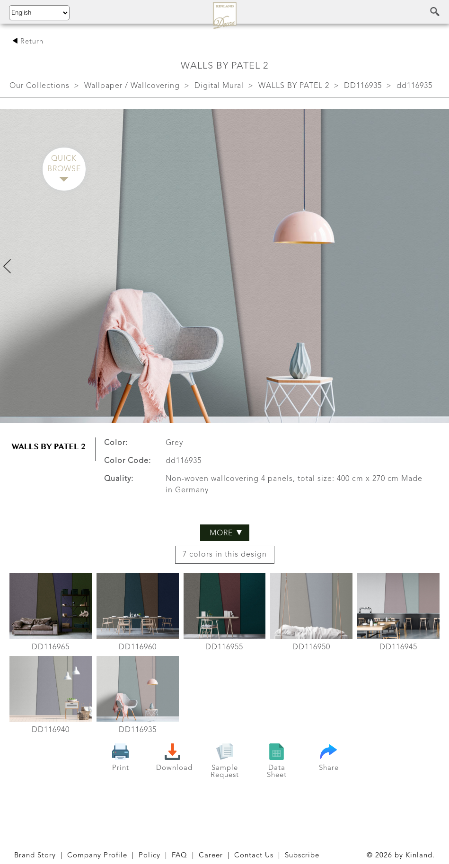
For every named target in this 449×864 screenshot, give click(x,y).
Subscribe (302, 855)
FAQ (179, 855)
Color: (116, 443)
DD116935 (363, 86)
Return (28, 41)
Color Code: (127, 461)
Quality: (118, 479)
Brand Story (35, 855)
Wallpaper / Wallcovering (132, 86)
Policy (149, 855)
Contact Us (253, 855)
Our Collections (39, 86)
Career (211, 855)
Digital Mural (219, 86)
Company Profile (97, 855)
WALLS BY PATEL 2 (293, 86)
